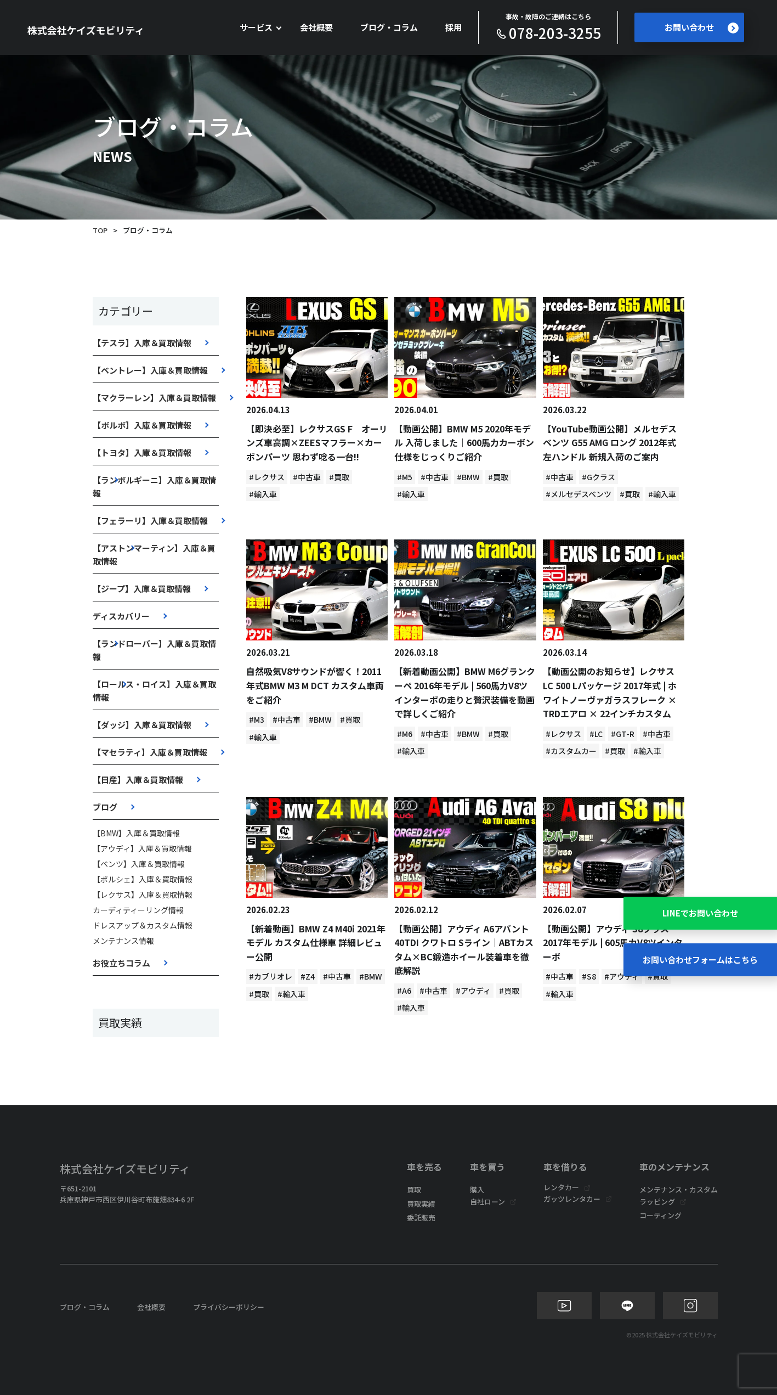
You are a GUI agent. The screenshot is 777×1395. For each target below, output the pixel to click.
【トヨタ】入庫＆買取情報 (142, 452)
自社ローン (487, 1201)
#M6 (404, 733)
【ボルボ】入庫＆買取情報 (142, 425)
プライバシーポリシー (228, 1307)
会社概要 (316, 27)
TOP (100, 230)
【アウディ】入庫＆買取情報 (142, 848)
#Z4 (307, 976)
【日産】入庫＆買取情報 (138, 779)
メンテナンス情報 (123, 940)
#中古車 (307, 476)
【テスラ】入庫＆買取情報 (142, 342)
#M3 (256, 719)
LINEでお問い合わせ (700, 913)
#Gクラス (598, 476)
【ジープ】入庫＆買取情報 (142, 588)
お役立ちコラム (121, 963)
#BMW (468, 476)
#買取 (339, 476)
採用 (453, 27)
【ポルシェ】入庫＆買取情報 (142, 879)
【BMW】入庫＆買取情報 (136, 833)
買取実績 (421, 1204)
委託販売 (421, 1217)
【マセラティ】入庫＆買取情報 (150, 752)
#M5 (404, 476)
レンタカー (561, 1187)
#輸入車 (263, 493)
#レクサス (267, 476)
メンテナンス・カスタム (678, 1189)
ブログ (105, 807)
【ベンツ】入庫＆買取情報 (139, 863)
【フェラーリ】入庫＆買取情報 (150, 520)
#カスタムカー (571, 750)
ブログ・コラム (389, 27)
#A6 (404, 990)
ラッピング (657, 1201)
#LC (596, 733)
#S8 (589, 976)
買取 (414, 1189)
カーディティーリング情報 (138, 909)
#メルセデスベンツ (578, 493)
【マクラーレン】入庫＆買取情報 (154, 397)
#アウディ (473, 990)
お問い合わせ (702, 27)
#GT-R (622, 733)
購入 (477, 1189)
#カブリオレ (270, 976)
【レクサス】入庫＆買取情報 (142, 894)
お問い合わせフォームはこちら (700, 959)
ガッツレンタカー (571, 1199)
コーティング (660, 1215)
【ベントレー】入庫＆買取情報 (150, 370)
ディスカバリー (121, 616)
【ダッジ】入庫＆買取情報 (142, 724)
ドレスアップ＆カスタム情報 (142, 925)
